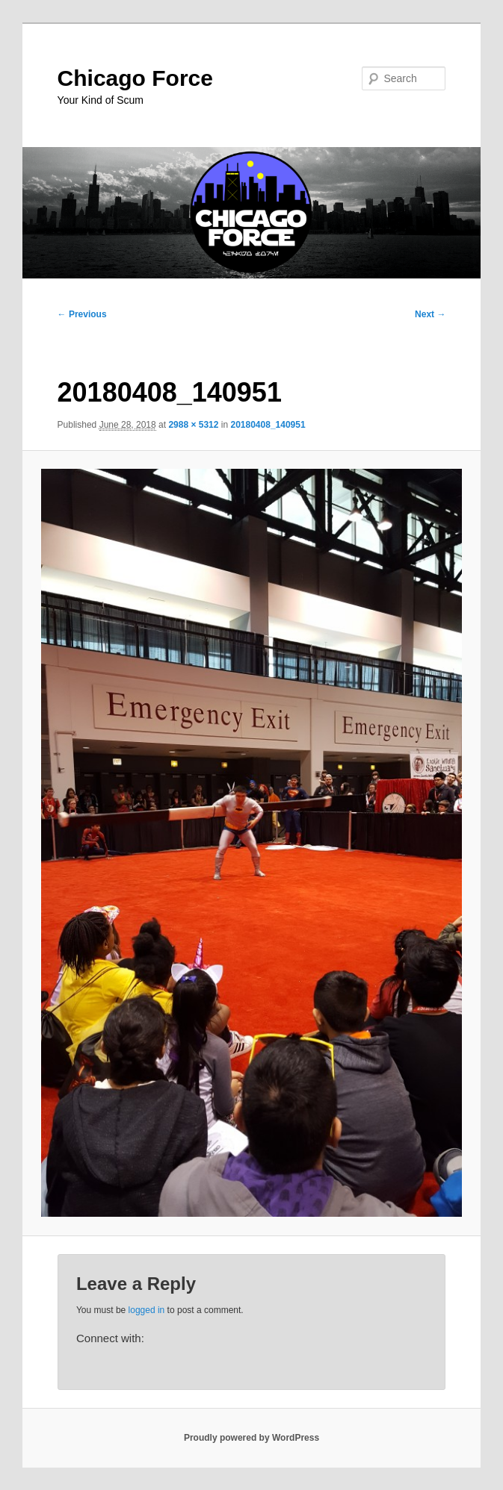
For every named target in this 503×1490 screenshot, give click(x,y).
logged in (147, 1310)
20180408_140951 (267, 425)
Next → (430, 314)
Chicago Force (135, 78)
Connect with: (110, 1338)
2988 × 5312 (193, 425)
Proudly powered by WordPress (251, 1438)
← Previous (82, 314)
